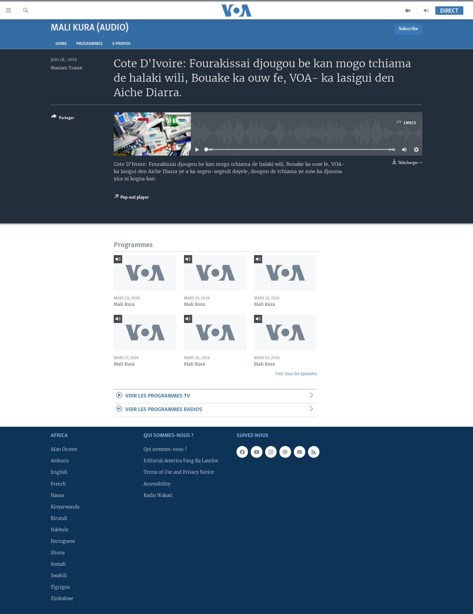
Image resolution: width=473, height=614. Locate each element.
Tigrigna (60, 587)
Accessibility (157, 483)
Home (61, 44)
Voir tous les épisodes (296, 373)
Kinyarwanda (65, 506)
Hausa (57, 495)
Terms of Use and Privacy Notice (179, 472)
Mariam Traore (66, 68)
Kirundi (59, 518)
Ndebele (59, 529)
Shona (58, 552)
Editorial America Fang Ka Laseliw (181, 461)
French (58, 483)
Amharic (60, 461)
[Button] (62, 118)
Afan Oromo (64, 449)
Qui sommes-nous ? (165, 449)
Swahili (59, 575)
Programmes (89, 44)
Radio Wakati (158, 495)
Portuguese (63, 541)
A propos (121, 44)
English (59, 472)
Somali (58, 564)
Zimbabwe (62, 598)
